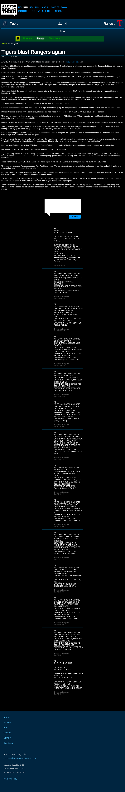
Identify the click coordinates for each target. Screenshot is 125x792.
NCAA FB (55, 7)
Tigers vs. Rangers (61, 296)
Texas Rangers (72, 62)
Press (6, 728)
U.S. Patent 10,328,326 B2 (14, 772)
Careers (7, 733)
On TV (36, 11)
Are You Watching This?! (9, 10)
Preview (27, 38)
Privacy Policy (10, 779)
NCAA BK (45, 7)
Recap (40, 38)
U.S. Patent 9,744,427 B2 (13, 769)
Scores (23, 11)
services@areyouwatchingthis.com (20, 758)
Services (7, 723)
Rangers (109, 23)
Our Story (8, 743)
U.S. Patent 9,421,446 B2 (13, 765)
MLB (26, 7)
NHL (37, 7)
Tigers (14, 23)
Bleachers (54, 38)
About (59, 11)
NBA (31, 7)
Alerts (47, 11)
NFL (20, 7)
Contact (7, 738)
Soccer (64, 7)
